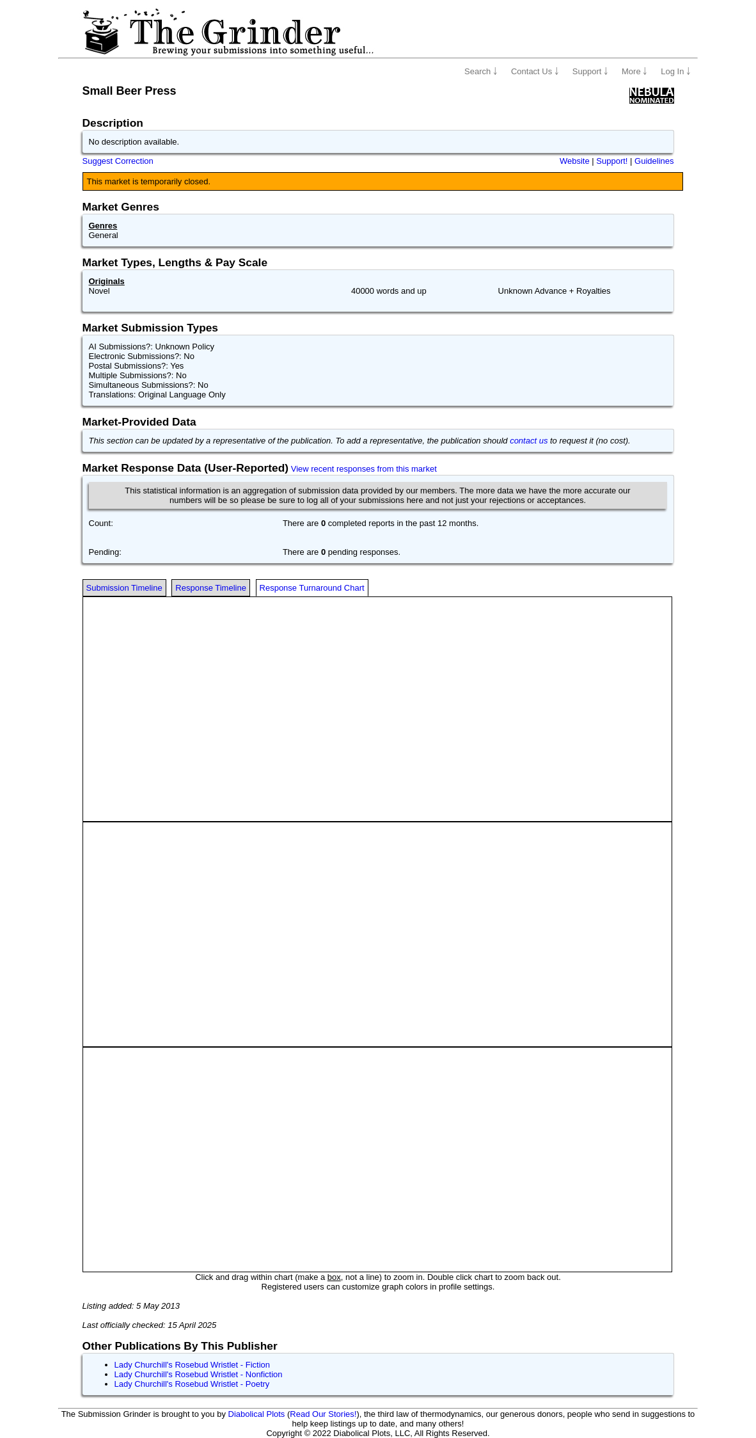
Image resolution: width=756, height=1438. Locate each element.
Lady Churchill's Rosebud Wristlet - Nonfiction (198, 1374)
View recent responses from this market (364, 469)
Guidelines (653, 161)
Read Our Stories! (323, 1414)
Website (575, 161)
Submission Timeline (124, 588)
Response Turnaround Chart (312, 588)
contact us (528, 440)
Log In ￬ (676, 71)
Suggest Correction (118, 161)
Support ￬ (590, 71)
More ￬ (634, 71)
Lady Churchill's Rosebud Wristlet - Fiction (192, 1365)
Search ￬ (481, 71)
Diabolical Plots (256, 1414)
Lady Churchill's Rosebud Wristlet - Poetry (192, 1384)
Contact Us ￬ (535, 71)
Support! (611, 161)
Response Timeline (210, 588)
